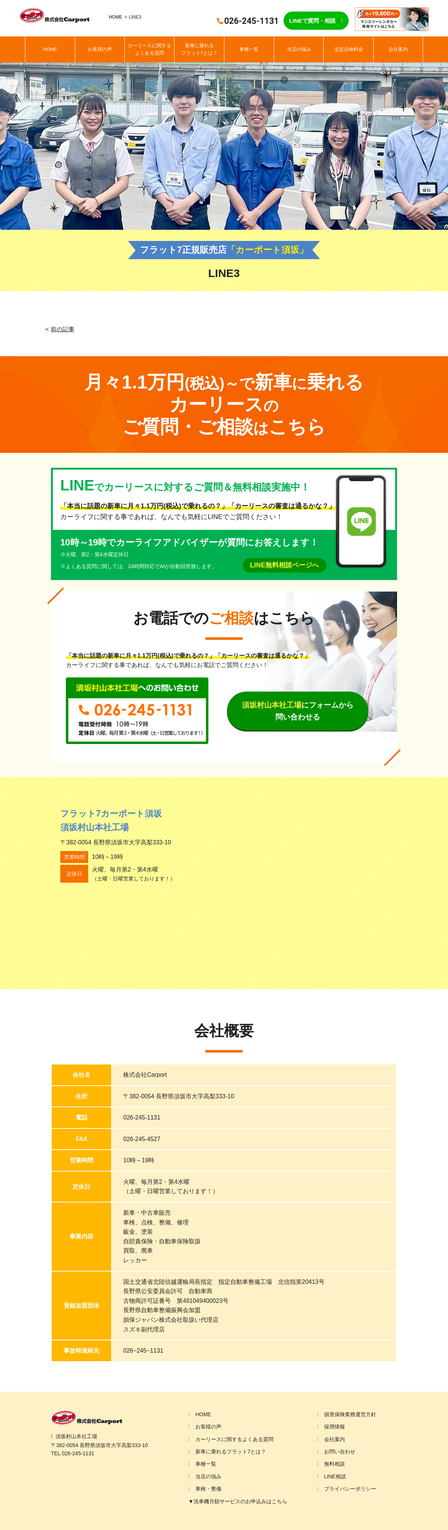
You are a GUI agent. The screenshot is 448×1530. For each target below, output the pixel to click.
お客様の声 (100, 49)
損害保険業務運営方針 (350, 1414)
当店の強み (299, 49)
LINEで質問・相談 (312, 20)
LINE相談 (335, 1476)
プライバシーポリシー (350, 1489)
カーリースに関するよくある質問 (149, 49)
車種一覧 (249, 49)
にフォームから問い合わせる (297, 711)
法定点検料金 (348, 49)
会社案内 (398, 49)
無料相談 (334, 1464)
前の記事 (62, 329)
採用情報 (334, 1427)
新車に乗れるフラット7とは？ (199, 49)
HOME (115, 17)
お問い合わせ (339, 1452)
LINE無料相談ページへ (284, 565)
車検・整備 (208, 1489)
